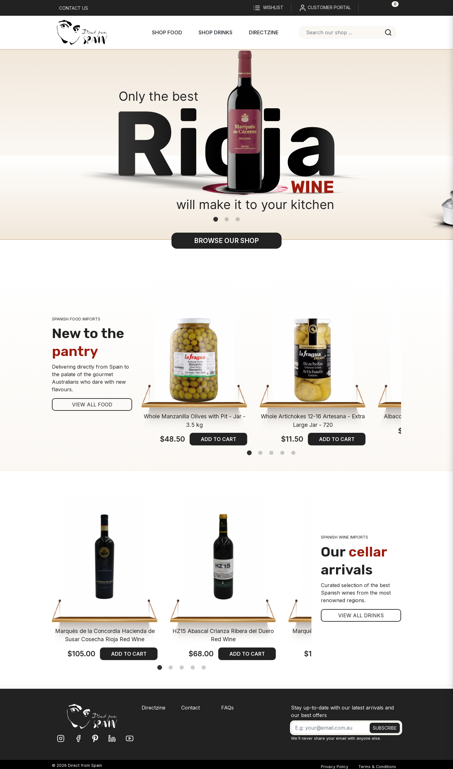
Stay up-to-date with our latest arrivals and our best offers (342, 711)
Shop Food (167, 32)
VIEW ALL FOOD (92, 404)
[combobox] (347, 32)
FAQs (227, 707)
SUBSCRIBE (385, 728)
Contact (190, 707)
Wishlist (268, 8)
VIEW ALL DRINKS (361, 615)
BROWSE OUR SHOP (226, 241)
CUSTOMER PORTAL (325, 8)
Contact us (73, 8)
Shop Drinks (215, 32)
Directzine (263, 32)
